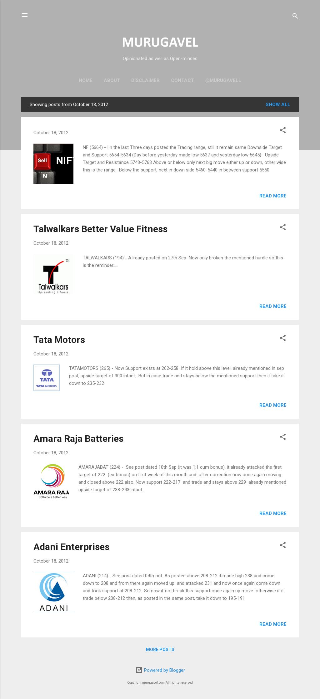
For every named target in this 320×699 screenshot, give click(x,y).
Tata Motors (59, 339)
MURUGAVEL (160, 43)
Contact (182, 80)
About (112, 80)
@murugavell (223, 80)
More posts (160, 649)
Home (85, 80)
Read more (273, 196)
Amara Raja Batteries (78, 438)
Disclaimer (145, 80)
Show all (278, 104)
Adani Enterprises (71, 546)
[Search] (295, 17)
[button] (283, 131)
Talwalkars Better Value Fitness (100, 228)
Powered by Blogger (160, 670)
